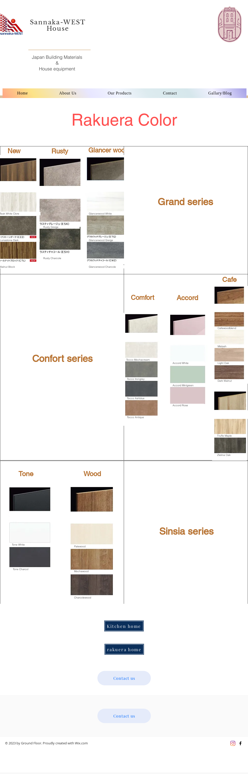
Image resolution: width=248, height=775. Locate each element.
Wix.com (81, 743)
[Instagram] (232, 743)
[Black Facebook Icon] (240, 743)
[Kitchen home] (124, 626)
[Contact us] (124, 678)
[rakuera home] (124, 649)
